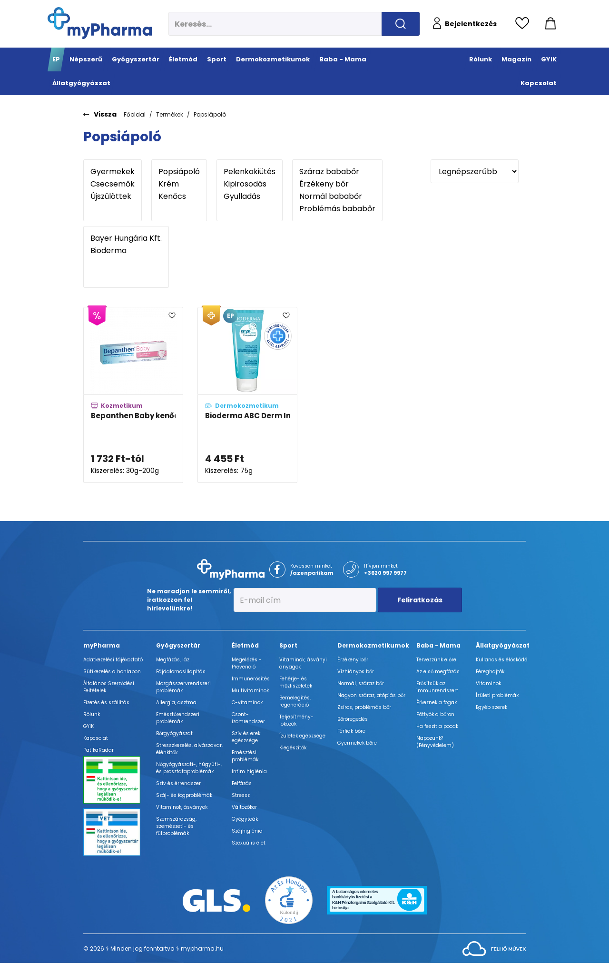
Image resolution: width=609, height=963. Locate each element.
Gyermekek (112, 172)
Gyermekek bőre (357, 743)
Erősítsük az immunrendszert (437, 687)
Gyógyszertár (178, 645)
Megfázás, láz (172, 659)
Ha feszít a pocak (437, 726)
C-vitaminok (247, 702)
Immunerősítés (251, 678)
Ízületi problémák (497, 695)
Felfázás (242, 783)
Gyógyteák (245, 819)
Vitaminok (488, 683)
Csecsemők (112, 184)
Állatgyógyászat (503, 645)
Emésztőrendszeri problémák (177, 718)
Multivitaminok (250, 690)
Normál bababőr (337, 196)
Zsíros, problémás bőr (364, 707)
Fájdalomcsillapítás (181, 671)
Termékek (169, 114)
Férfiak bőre (351, 731)
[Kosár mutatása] (550, 24)
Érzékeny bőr (337, 184)
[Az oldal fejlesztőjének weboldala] (494, 948)
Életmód (245, 645)
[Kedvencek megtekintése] (525, 24)
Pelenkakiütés (249, 172)
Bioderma (126, 251)
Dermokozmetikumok (373, 645)
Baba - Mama (438, 645)
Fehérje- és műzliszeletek (295, 682)
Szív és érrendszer (178, 783)
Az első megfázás (438, 671)
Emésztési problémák (245, 756)
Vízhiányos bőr (355, 671)
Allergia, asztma (176, 702)
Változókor (244, 807)
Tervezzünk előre (436, 659)
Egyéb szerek (491, 707)
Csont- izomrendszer (248, 718)
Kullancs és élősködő (501, 659)
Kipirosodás (249, 184)
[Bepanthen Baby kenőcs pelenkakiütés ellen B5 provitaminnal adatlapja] (133, 395)
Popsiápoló (210, 114)
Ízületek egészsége (302, 735)
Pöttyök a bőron (435, 714)
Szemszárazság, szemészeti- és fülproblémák (176, 826)
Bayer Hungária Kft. (126, 238)
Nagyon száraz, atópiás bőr (371, 695)
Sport (288, 645)
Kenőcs (179, 196)
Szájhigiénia (247, 831)
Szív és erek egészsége (246, 737)
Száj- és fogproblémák (184, 795)
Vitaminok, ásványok (181, 807)
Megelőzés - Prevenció (247, 663)
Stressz (241, 795)
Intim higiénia (249, 771)
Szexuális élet (248, 842)
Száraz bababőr (337, 172)
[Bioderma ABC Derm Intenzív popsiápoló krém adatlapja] (247, 395)
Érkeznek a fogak (436, 702)
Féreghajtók (490, 671)
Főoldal (135, 114)
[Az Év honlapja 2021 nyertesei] (289, 899)
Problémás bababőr (337, 209)
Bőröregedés (352, 719)
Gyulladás (249, 196)
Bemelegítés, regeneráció (295, 701)
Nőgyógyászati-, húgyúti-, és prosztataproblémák (189, 768)
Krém (179, 184)
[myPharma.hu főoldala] (100, 23)
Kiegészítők (292, 747)
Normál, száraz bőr (360, 683)
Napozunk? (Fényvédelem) (435, 742)
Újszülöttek (112, 196)
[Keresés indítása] (401, 24)
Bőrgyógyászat (174, 733)
